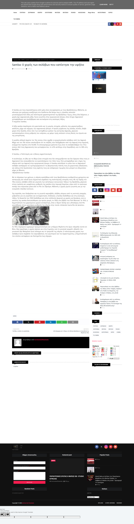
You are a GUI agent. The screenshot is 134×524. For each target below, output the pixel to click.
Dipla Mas (100, 503)
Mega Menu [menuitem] (91, 12)
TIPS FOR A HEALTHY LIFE (25, 24)
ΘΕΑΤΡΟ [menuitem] (40, 12)
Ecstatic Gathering (110, 503)
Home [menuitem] (15, 12)
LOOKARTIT (14, 24)
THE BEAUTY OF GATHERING (40, 24)
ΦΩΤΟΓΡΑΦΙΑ (105, 332)
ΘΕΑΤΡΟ (111, 326)
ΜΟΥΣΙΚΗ (111, 329)
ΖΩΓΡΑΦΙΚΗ (103, 326)
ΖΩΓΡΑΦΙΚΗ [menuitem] (31, 12)
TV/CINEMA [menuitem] (16, 19)
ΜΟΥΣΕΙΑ (104, 329)
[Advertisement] (67, 42)
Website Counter (97, 341)
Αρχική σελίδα (16, 59)
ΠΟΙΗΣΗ (118, 329)
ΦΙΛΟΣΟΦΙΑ (96, 332)
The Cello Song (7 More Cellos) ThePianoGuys (110, 125)
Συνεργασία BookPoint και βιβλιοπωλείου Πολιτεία (102, 165)
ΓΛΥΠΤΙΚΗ (95, 326)
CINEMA (118, 332)
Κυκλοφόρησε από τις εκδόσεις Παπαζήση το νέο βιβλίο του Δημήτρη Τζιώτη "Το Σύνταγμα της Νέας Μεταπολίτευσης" (111, 303)
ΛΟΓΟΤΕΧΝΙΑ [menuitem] (48, 12)
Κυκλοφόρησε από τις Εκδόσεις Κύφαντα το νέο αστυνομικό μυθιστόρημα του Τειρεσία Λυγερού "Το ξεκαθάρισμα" (110, 247)
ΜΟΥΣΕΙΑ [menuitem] (57, 12)
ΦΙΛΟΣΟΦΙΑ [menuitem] (81, 12)
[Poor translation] (7, 514)
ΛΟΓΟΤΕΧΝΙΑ (96, 329)
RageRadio (119, 503)
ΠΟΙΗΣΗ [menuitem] (73, 12)
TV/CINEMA (96, 335)
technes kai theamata (28, 503)
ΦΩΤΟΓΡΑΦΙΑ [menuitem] (102, 12)
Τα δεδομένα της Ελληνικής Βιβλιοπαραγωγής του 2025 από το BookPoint (110, 235)
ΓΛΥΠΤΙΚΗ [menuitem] (22, 12)
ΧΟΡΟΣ (23, 59)
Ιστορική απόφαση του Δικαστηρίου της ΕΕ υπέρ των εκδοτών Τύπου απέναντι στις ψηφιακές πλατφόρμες (109, 260)
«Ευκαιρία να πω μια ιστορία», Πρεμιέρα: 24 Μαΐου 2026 (109, 279)
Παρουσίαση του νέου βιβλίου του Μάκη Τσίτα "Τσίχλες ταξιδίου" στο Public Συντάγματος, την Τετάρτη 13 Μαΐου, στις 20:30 (107, 174)
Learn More (103, 4)
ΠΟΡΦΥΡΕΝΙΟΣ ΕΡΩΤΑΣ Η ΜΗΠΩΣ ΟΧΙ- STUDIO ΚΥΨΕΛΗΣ (110, 270)
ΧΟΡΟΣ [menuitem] (110, 12)
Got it (111, 4)
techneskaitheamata (19, 68)
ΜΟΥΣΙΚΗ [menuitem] (65, 12)
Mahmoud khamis (95, 125)
